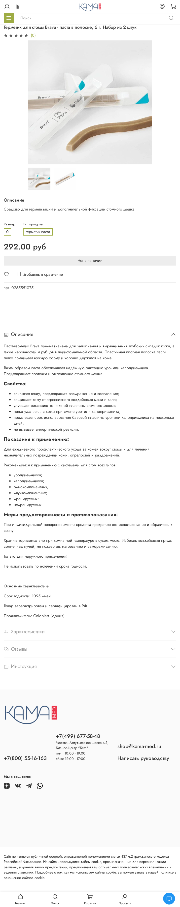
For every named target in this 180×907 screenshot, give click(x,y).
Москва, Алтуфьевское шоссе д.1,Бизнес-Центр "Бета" (82, 745)
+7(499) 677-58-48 (78, 736)
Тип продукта (33, 224)
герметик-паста (38, 232)
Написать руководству (143, 758)
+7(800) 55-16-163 (25, 758)
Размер (9, 224)
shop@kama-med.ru (139, 746)
